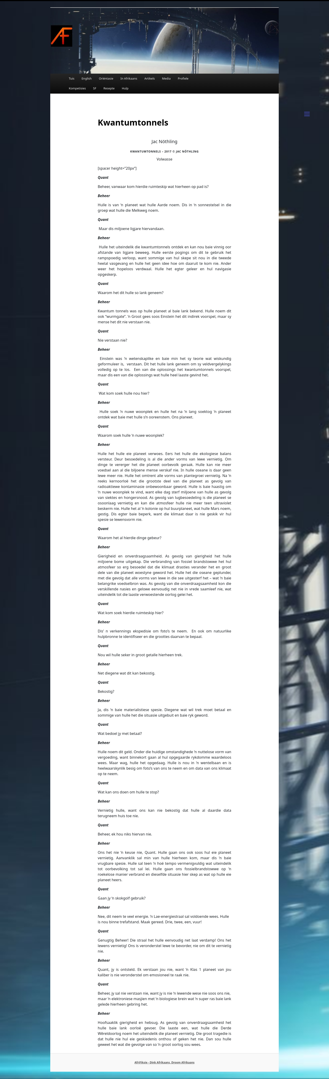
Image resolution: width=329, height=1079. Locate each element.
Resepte (109, 88)
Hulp (125, 88)
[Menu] (307, 113)
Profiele (183, 78)
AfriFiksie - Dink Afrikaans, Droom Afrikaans (164, 1062)
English (87, 78)
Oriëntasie (106, 78)
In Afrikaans (128, 78)
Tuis (71, 78)
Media (166, 78)
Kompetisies (77, 88)
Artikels (149, 78)
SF (94, 88)
